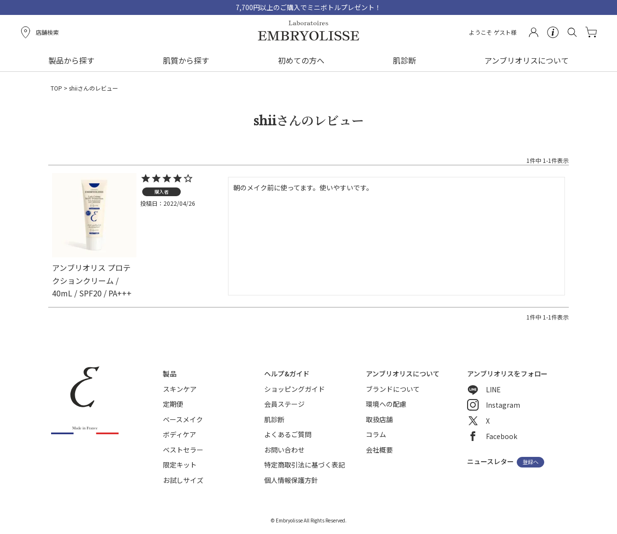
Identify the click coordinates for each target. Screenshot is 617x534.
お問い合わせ (284, 449)
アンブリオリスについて (526, 60)
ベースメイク (183, 419)
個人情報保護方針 (291, 480)
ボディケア (179, 434)
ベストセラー (183, 449)
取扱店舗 (379, 419)
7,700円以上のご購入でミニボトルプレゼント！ (308, 7)
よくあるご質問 (287, 434)
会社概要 (379, 449)
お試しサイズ (183, 480)
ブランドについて (393, 389)
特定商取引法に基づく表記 (304, 464)
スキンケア (180, 389)
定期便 (173, 404)
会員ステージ (284, 404)
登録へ (530, 462)
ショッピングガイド (294, 389)
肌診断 (404, 60)
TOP (56, 88)
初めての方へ (301, 60)
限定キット (180, 464)
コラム (376, 434)
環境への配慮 (386, 404)
